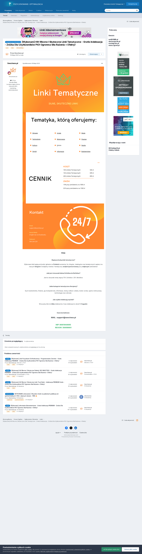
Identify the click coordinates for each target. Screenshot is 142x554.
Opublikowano (31, 63)
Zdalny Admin (114, 150)
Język (57, 432)
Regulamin (24, 15)
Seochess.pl (12, 63)
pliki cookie (28, 549)
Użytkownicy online (49, 15)
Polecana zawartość (62, 10)
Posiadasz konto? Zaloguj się (114, 4)
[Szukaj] (115, 10)
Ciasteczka (83, 432)
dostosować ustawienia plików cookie (78, 549)
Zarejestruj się (132, 4)
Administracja (35, 15)
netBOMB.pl (113, 39)
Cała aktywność (20, 10)
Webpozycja (49, 10)
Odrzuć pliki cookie (130, 549)
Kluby (74, 10)
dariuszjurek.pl (114, 41)
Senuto (111, 35)
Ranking (60, 15)
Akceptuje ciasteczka (111, 549)
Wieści (31, 10)
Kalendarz (14, 15)
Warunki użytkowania (47, 551)
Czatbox (38, 10)
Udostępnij (81, 54)
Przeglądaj (8, 11)
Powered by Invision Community (71, 436)
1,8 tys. (13, 80)
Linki (22, 55)
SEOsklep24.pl (114, 148)
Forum (5, 15)
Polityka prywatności (71, 432)
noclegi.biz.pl (114, 43)
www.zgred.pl (114, 45)
